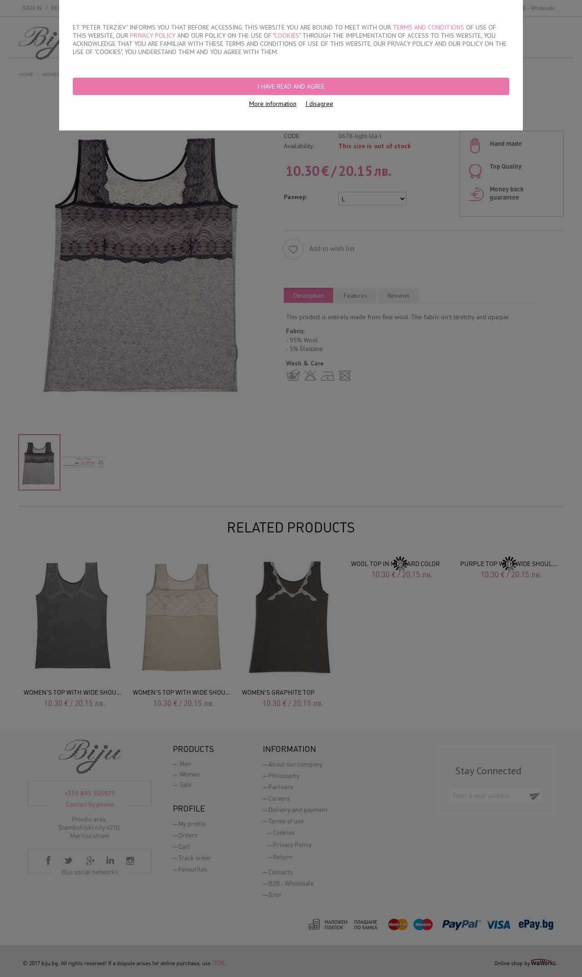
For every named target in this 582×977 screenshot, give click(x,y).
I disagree (319, 104)
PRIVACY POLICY (153, 35)
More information (272, 104)
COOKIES (286, 35)
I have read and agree (291, 86)
